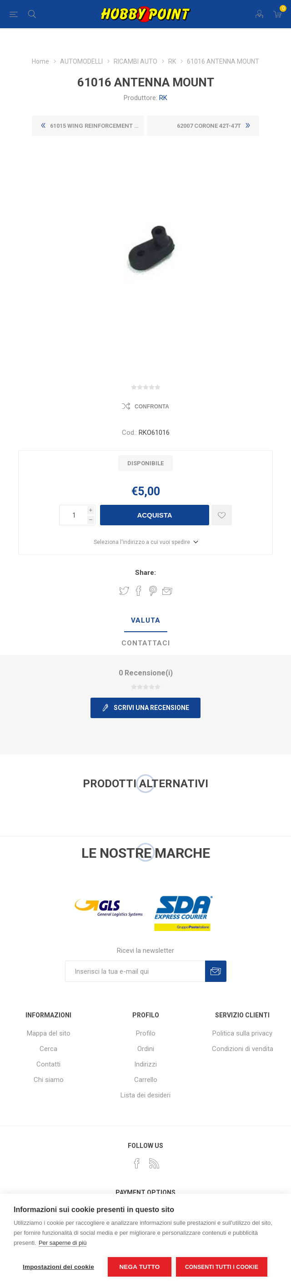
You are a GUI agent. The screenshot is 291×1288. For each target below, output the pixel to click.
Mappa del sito (48, 1033)
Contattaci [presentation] (145, 643)
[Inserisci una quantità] (73, 515)
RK (163, 98)
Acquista (154, 515)
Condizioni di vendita (242, 1049)
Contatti (48, 1064)
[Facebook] (137, 1163)
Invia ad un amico (167, 591)
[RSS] (154, 1163)
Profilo (146, 1033)
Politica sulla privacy (242, 1033)
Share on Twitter (124, 591)
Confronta (152, 406)
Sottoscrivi (215, 971)
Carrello (145, 1080)
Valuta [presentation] (146, 620)
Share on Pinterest (153, 591)
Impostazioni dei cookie (58, 1266)
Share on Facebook (139, 591)
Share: (145, 573)
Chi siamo (49, 1080)
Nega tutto (139, 1266)
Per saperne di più (63, 1242)
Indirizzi (145, 1064)
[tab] (145, 620)
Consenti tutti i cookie (221, 1267)
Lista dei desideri (145, 1095)
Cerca (48, 1049)
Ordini (145, 1049)
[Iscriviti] (135, 971)
